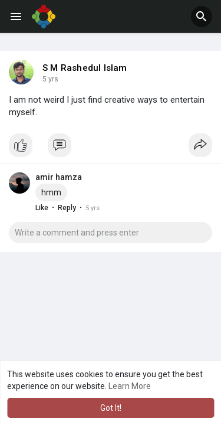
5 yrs (50, 79)
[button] (201, 16)
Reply (67, 208)
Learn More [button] (129, 386)
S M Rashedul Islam (84, 68)
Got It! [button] (110, 408)
